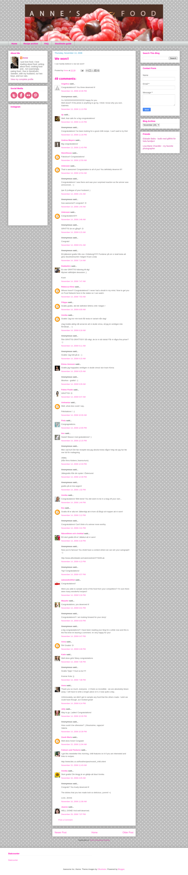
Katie (63, 654)
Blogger (121, 869)
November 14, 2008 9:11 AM (73, 346)
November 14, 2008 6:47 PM (73, 636)
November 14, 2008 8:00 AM (73, 309)
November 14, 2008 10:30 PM (74, 716)
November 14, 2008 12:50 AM (74, 160)
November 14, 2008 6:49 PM (73, 649)
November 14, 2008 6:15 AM (73, 232)
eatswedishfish (68, 580)
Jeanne (64, 807)
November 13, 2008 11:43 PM (74, 147)
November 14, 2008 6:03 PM (73, 621)
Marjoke (64, 601)
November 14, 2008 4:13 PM (73, 561)
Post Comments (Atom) (100, 840)
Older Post (127, 832)
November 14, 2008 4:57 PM (73, 574)
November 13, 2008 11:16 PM (74, 135)
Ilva (62, 508)
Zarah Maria (67, 737)
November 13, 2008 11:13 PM (74, 109)
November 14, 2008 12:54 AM (74, 173)
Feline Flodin (67, 390)
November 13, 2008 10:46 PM (74, 91)
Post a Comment (65, 820)
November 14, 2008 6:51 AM (73, 245)
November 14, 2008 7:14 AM (73, 260)
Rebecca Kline (67, 287)
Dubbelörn (66, 266)
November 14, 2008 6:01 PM (73, 608)
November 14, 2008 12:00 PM (74, 428)
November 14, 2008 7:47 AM (73, 281)
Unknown (65, 166)
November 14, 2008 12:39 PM (74, 477)
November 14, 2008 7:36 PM (73, 662)
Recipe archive (31, 43)
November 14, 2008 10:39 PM (74, 731)
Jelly (63, 709)
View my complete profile (22, 79)
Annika (64, 315)
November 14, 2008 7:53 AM (73, 297)
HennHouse (66, 153)
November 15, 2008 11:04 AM (74, 744)
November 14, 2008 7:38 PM (73, 680)
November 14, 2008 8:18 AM (73, 330)
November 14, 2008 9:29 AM (73, 384)
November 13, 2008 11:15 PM (74, 122)
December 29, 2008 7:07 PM (73, 814)
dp (62, 115)
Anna (63, 642)
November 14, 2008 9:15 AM (73, 358)
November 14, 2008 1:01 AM (73, 194)
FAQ (46, 43)
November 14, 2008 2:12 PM (73, 515)
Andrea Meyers (68, 140)
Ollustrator (102, 869)
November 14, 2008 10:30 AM (74, 415)
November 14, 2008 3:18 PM (73, 541)
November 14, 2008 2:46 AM (73, 219)
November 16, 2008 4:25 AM (73, 778)
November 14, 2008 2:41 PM (73, 528)
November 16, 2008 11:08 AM (74, 801)
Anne (63, 685)
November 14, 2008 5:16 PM (73, 595)
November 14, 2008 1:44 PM (73, 502)
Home (14, 43)
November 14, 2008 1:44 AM (73, 207)
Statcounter (13, 860)
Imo (63, 433)
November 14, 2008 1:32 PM (73, 490)
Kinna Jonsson (68, 364)
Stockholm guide (63, 43)
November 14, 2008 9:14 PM (73, 703)
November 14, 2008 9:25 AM (73, 371)
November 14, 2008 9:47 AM (73, 397)
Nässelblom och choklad (72, 533)
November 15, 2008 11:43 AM (74, 765)
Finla (63, 420)
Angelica (65, 84)
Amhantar (65, 402)
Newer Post (61, 832)
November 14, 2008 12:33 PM (74, 464)
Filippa (64, 302)
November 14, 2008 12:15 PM (74, 441)
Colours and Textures (71, 750)
